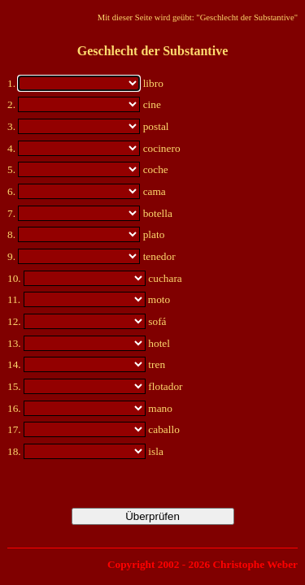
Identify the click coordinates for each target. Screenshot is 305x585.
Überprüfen (152, 516)
